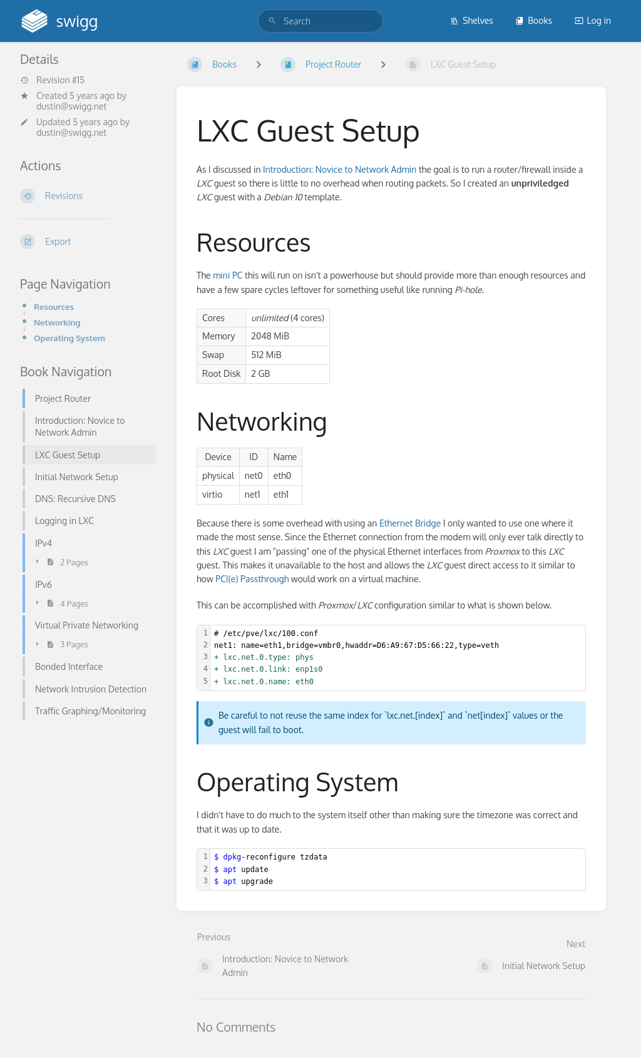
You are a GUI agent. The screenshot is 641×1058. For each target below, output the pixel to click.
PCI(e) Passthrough (252, 578)
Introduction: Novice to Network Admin (339, 169)
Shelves (471, 20)
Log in (593, 20)
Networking (57, 322)
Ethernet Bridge (410, 523)
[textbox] (397, 658)
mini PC (227, 275)
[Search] (272, 21)
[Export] (88, 242)
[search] (320, 21)
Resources (54, 306)
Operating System (69, 337)
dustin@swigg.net (71, 106)
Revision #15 (52, 80)
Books (533, 20)
